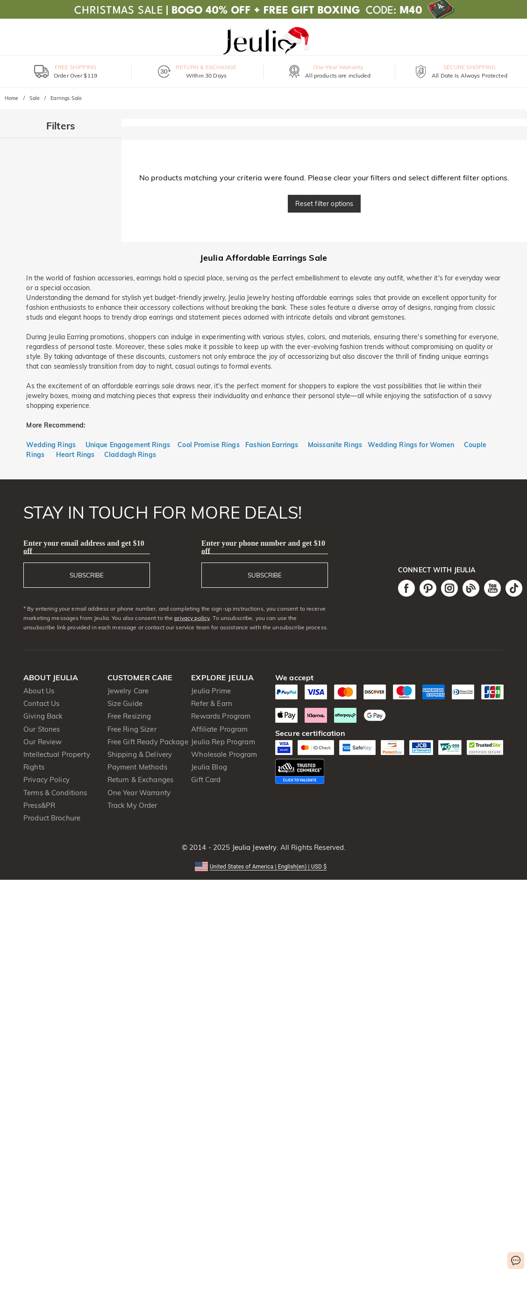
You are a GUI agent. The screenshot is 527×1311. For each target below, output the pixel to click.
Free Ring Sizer (132, 729)
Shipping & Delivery (139, 754)
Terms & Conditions (55, 792)
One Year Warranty (139, 792)
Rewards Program (220, 716)
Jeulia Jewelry (253, 847)
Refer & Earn (211, 703)
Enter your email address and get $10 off (83, 547)
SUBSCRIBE (87, 575)
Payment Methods (137, 766)
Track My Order (132, 805)
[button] (263, 866)
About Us (38, 690)
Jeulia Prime (211, 690)
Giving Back (43, 716)
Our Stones (41, 729)
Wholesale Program (224, 754)
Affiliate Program (219, 729)
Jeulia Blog (209, 766)
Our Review (42, 741)
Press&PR (39, 805)
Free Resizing (129, 716)
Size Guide (124, 703)
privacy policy (192, 617)
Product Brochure (51, 817)
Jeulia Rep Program (223, 741)
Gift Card (206, 779)
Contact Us (41, 703)
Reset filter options (324, 204)
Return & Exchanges (140, 779)
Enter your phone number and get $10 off (263, 547)
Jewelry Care (128, 690)
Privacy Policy (46, 779)
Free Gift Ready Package (147, 741)
